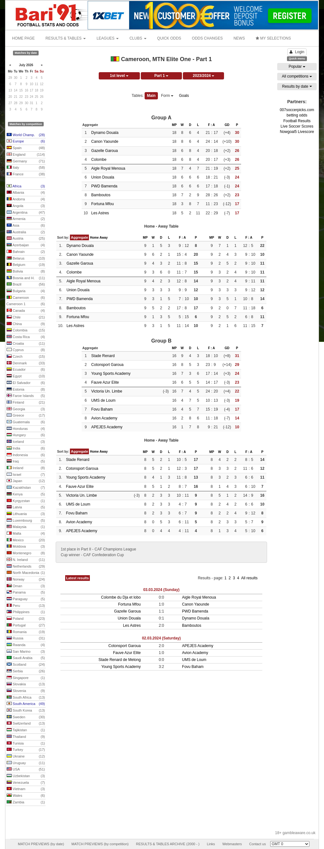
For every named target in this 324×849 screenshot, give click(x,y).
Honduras (26, 428)
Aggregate (79, 237)
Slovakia (26, 684)
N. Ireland (26, 560)
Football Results (296, 121)
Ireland (26, 468)
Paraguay (26, 599)
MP (174, 125)
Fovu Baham (102, 409)
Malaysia (26, 527)
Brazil (26, 284)
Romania (26, 632)
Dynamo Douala (104, 132)
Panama (26, 592)
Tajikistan (26, 730)
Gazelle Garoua (104, 150)
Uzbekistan (26, 776)
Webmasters (232, 844)
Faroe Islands (26, 396)
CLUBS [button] (137, 38)
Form (167, 95)
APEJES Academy (106, 427)
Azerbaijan (26, 245)
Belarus (26, 258)
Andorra (26, 199)
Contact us (257, 844)
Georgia (26, 409)
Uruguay (26, 763)
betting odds (297, 115)
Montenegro (26, 553)
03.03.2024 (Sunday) (161, 590)
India (26, 448)
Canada (26, 310)
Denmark (26, 363)
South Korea (26, 710)
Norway (26, 579)
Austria (26, 238)
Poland (26, 618)
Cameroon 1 (25, 304)
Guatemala (26, 422)
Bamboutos (100, 195)
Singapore (26, 678)
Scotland (26, 664)
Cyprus (26, 350)
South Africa (26, 697)
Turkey (26, 749)
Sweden (26, 717)
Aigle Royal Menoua (108, 168)
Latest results (77, 578)
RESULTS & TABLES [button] (66, 38)
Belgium (26, 264)
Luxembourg (26, 520)
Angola (26, 206)
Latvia (26, 507)
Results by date (297, 86)
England (26, 154)
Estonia (26, 389)
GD (227, 125)
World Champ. (26, 135)
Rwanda (26, 645)
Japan (26, 481)
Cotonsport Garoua (107, 364)
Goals (184, 95)
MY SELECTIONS (273, 38)
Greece (26, 415)
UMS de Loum (103, 400)
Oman (26, 586)
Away (103, 237)
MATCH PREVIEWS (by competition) (100, 844)
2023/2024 (203, 75)
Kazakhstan (26, 487)
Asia (26, 225)
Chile (26, 317)
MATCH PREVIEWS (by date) (41, 844)
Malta (26, 533)
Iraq (26, 461)
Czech (26, 356)
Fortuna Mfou (102, 204)
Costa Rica (26, 337)
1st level (119, 75)
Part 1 (161, 75)
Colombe (98, 159)
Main (151, 95)
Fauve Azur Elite (105, 382)
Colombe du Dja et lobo (120, 597)
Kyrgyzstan (26, 501)
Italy (26, 167)
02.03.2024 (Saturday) (161, 638)
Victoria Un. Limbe (106, 391)
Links (211, 844)
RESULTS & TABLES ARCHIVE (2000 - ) (168, 844)
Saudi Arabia (26, 658)
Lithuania (26, 514)
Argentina (26, 212)
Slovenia (26, 691)
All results (249, 578)
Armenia (26, 219)
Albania (26, 192)
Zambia (26, 802)
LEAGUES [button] (108, 38)
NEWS (239, 38)
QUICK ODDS (169, 38)
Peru (26, 605)
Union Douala (102, 177)
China (26, 324)
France (26, 174)
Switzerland (26, 723)
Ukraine (26, 756)
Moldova (26, 546)
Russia (26, 638)
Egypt (26, 376)
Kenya (26, 494)
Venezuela (26, 782)
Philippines (26, 612)
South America (26, 704)
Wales (26, 795)
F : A (211, 125)
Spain (26, 148)
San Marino (26, 651)
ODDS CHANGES (207, 38)
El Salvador (26, 383)
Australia (26, 232)
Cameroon (26, 297)
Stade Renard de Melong (119, 659)
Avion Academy (104, 418)
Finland (26, 402)
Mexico (26, 540)
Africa (26, 186)
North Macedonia (26, 572)
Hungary (26, 435)
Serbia (26, 671)
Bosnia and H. (26, 278)
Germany (26, 161)
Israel (26, 474)
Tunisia (26, 743)
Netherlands (26, 566)
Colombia (26, 330)
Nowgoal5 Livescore (297, 131)
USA (26, 769)
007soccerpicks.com (297, 110)
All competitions (297, 76)
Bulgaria (26, 291)
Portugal (26, 625)
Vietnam (26, 789)
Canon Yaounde (104, 141)
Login (297, 52)
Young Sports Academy (110, 373)
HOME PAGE (23, 38)
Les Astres (100, 213)
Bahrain (26, 252)
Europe (26, 141)
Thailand (26, 736)
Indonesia (26, 455)
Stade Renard (103, 356)
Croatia (26, 343)
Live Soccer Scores (297, 126)
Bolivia (26, 271)
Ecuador (26, 369)
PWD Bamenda (104, 186)
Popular (297, 66)
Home (94, 237)
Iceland (26, 441)
